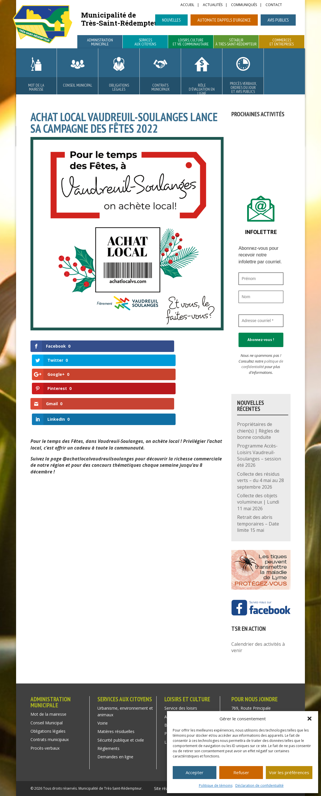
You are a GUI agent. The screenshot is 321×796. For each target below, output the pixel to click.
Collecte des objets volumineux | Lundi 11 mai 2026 (258, 502)
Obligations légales (119, 87)
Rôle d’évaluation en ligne (202, 89)
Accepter (194, 772)
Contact (274, 5)
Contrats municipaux (160, 87)
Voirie (102, 723)
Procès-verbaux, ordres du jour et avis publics (243, 87)
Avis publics (278, 20)
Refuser (241, 772)
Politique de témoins (215, 785)
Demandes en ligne (115, 756)
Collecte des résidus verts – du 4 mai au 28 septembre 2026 (260, 480)
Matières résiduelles (115, 731)
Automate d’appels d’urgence (224, 20)
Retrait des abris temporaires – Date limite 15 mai (258, 523)
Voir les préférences (289, 772)
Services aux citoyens (145, 42)
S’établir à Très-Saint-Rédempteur (236, 42)
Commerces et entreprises (282, 42)
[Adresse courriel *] (261, 321)
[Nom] (261, 297)
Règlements (108, 748)
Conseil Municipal (77, 85)
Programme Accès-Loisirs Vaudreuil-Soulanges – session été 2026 (259, 455)
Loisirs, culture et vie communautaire (191, 42)
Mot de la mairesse (36, 87)
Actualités (212, 5)
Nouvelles (171, 20)
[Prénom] (261, 279)
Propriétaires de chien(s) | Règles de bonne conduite (258, 430)
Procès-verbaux (44, 748)
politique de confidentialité (262, 364)
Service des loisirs (180, 708)
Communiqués (244, 5)
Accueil (187, 5)
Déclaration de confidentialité (259, 785)
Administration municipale (100, 42)
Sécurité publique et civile (120, 740)
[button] (309, 718)
